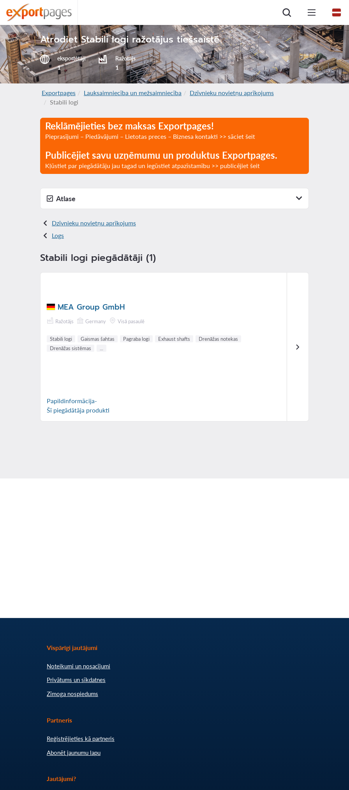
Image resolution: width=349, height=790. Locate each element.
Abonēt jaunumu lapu (73, 752)
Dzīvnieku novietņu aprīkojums (232, 92)
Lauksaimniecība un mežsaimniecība (133, 92)
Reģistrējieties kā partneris (81, 738)
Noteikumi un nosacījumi (78, 666)
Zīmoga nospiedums (72, 693)
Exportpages (59, 92)
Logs (58, 235)
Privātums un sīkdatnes (76, 679)
